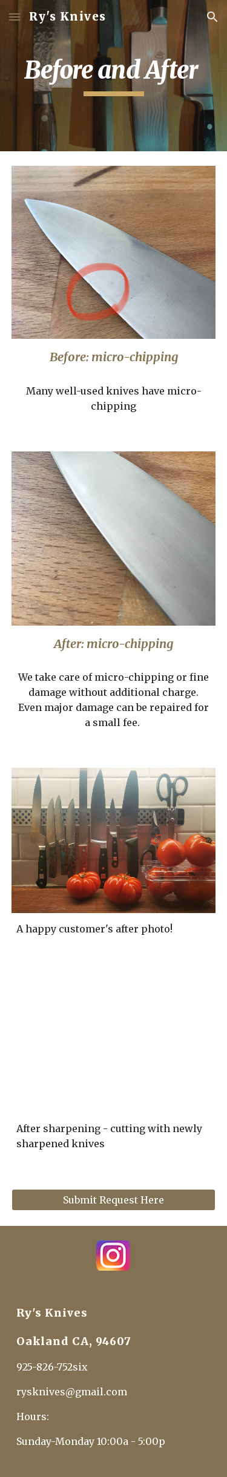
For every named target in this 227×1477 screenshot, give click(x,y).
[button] (14, 16)
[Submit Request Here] (113, 1200)
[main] (114, 75)
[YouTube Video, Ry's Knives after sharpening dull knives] (114, 1043)
